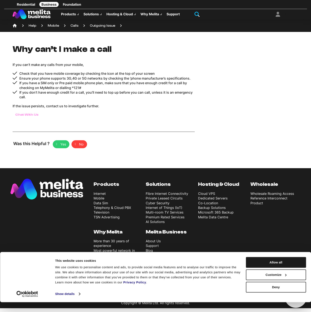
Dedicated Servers (213, 202)
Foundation (72, 4)
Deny (276, 297)
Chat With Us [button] (27, 118)
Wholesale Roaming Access (272, 197)
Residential (26, 4)
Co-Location (208, 207)
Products (68, 16)
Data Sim (101, 207)
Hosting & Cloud (119, 16)
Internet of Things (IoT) (164, 211)
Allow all (276, 272)
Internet (100, 197)
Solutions (91, 16)
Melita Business (166, 235)
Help (32, 29)
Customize (276, 284)
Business (49, 4)
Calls (74, 29)
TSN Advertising (107, 221)
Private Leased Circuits (164, 202)
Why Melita (149, 16)
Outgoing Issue (102, 29)
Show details (65, 303)
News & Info (155, 259)
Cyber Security (157, 207)
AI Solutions (155, 225)
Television (101, 216)
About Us (153, 245)
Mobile (53, 29)
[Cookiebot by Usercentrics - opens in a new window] (27, 304)
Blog (149, 254)
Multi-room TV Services (164, 216)
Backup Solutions (212, 211)
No (81, 148)
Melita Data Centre (213, 221)
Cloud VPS (206, 197)
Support (173, 16)
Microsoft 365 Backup (216, 216)
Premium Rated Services (165, 221)
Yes (63, 148)
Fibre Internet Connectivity (167, 197)
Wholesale (264, 188)
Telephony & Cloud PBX (112, 211)
